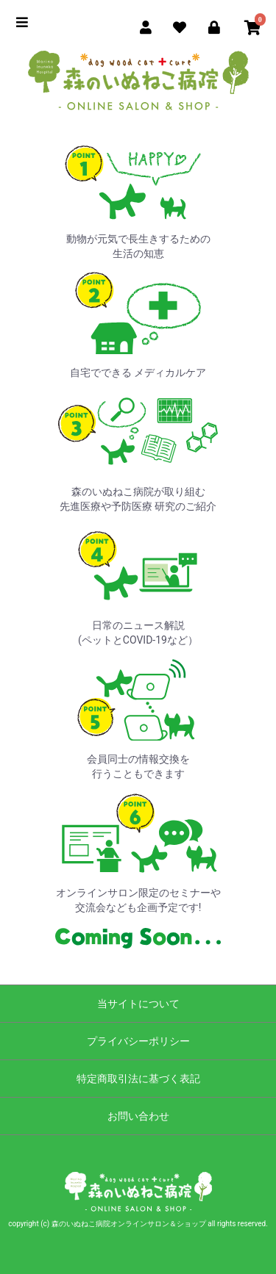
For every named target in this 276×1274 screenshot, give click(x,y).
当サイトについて (138, 1004)
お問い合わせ (138, 1116)
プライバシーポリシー (138, 1041)
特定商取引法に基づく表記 (138, 1078)
